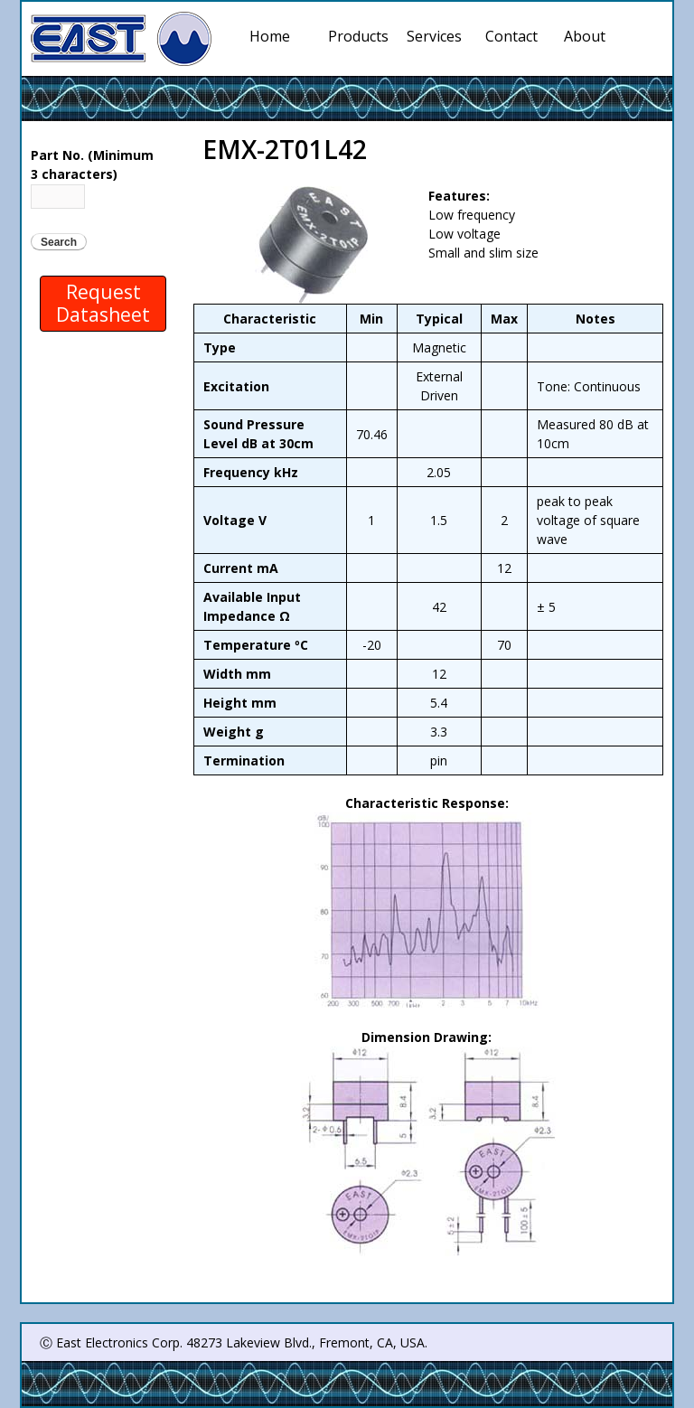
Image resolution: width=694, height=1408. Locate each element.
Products (358, 36)
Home (269, 36)
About (584, 36)
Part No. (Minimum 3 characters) (92, 164)
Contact (511, 36)
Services (437, 36)
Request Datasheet (103, 303)
